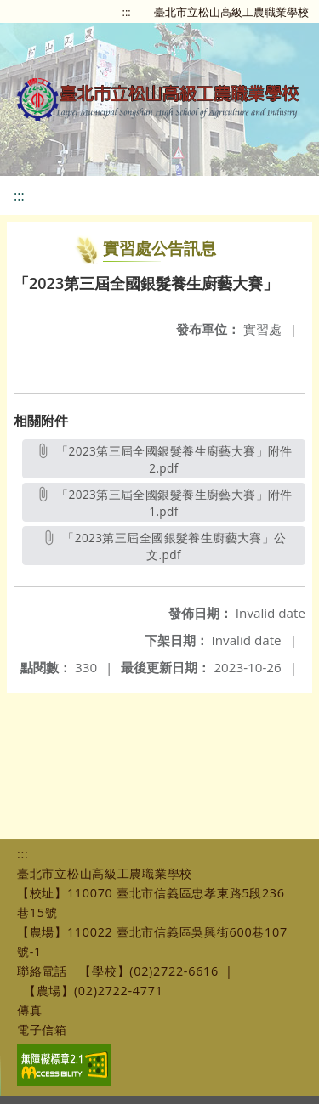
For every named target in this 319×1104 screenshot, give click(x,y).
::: (126, 12)
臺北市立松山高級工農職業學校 (231, 12)
